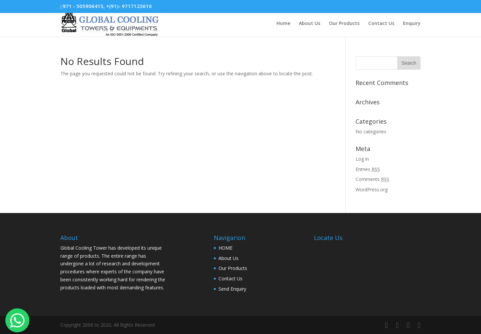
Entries (368, 169)
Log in (362, 159)
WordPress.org (372, 189)
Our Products (344, 23)
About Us (309, 23)
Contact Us (381, 23)
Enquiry (412, 23)
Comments (372, 179)
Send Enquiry (232, 289)
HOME (225, 248)
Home (283, 23)
